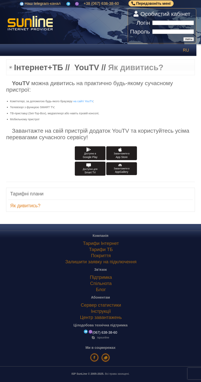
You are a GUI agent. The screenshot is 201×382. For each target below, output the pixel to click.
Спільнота (101, 283)
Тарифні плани (27, 193)
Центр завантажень (101, 317)
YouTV (86, 67)
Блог (101, 289)
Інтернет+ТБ (38, 67)
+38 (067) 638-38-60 (101, 3)
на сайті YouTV (83, 101)
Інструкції (101, 311)
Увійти (188, 39)
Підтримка (101, 277)
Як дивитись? (25, 205)
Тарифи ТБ (101, 249)
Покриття (101, 255)
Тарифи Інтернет (101, 243)
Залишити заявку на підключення (101, 261)
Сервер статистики (101, 305)
